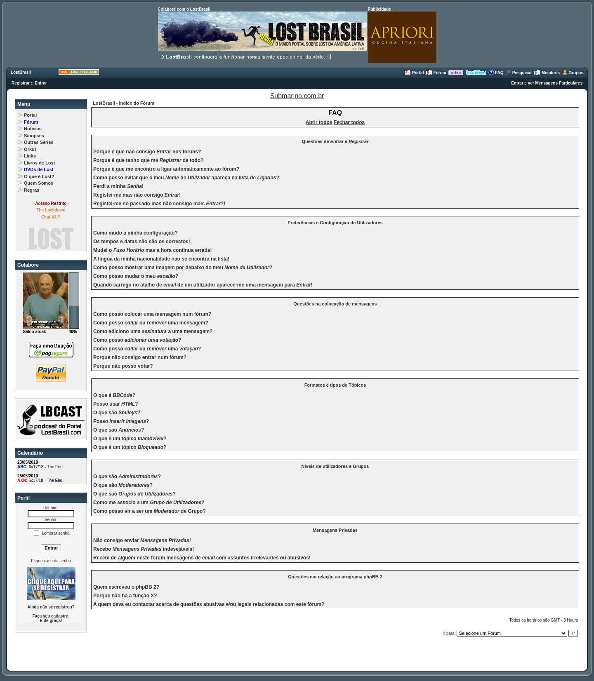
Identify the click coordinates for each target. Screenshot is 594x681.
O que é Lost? (39, 176)
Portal (414, 72)
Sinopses (34, 135)
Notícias (33, 128)
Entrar (41, 83)
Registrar (21, 83)
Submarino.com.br (297, 95)
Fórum (436, 72)
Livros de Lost (39, 162)
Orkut (30, 149)
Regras (31, 190)
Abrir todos (319, 122)
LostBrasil (21, 72)
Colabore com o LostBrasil (184, 9)
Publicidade (379, 9)
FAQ (495, 72)
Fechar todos (349, 122)
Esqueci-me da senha (51, 561)
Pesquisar (518, 72)
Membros (547, 72)
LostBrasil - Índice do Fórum (123, 103)
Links (30, 155)
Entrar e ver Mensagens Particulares (546, 83)
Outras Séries (39, 142)
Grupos (572, 72)
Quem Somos (38, 183)
